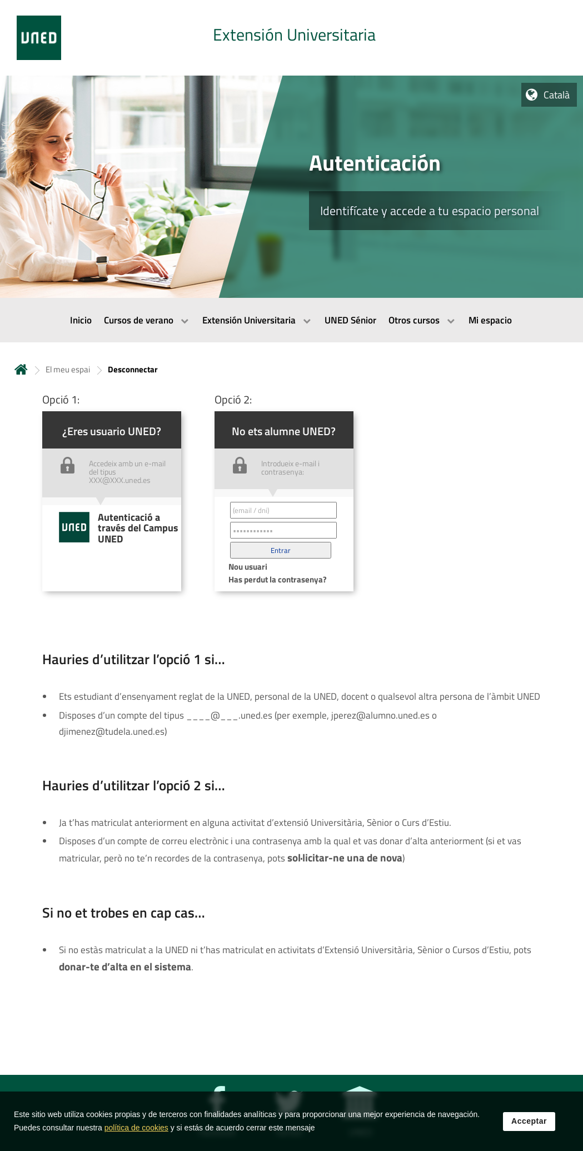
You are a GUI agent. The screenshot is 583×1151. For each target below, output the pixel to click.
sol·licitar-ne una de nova (344, 857)
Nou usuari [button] (247, 566)
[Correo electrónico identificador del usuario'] (283, 510)
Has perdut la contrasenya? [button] (277, 579)
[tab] (291, 38)
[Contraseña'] (283, 530)
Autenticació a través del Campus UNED (138, 528)
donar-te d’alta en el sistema (125, 966)
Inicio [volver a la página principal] (21, 369)
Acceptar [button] (529, 1129)
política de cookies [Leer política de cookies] (136, 1136)
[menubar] (291, 320)
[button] (280, 550)
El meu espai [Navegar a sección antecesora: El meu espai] (68, 369)
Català (557, 94)
